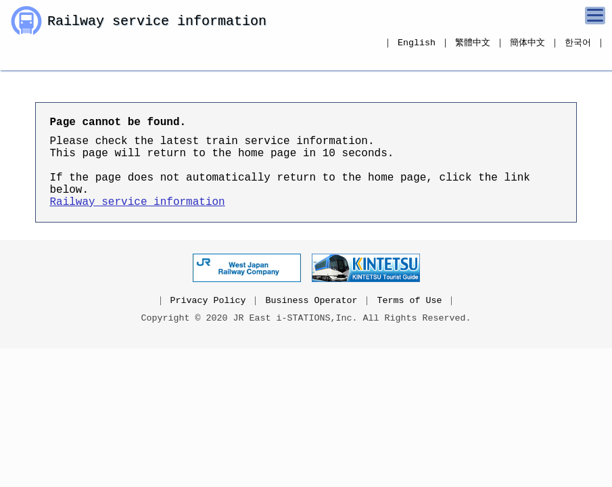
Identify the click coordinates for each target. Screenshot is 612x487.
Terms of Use (409, 322)
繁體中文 (472, 43)
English (417, 43)
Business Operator (312, 322)
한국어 (578, 43)
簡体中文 (527, 43)
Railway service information (156, 23)
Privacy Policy (208, 322)
